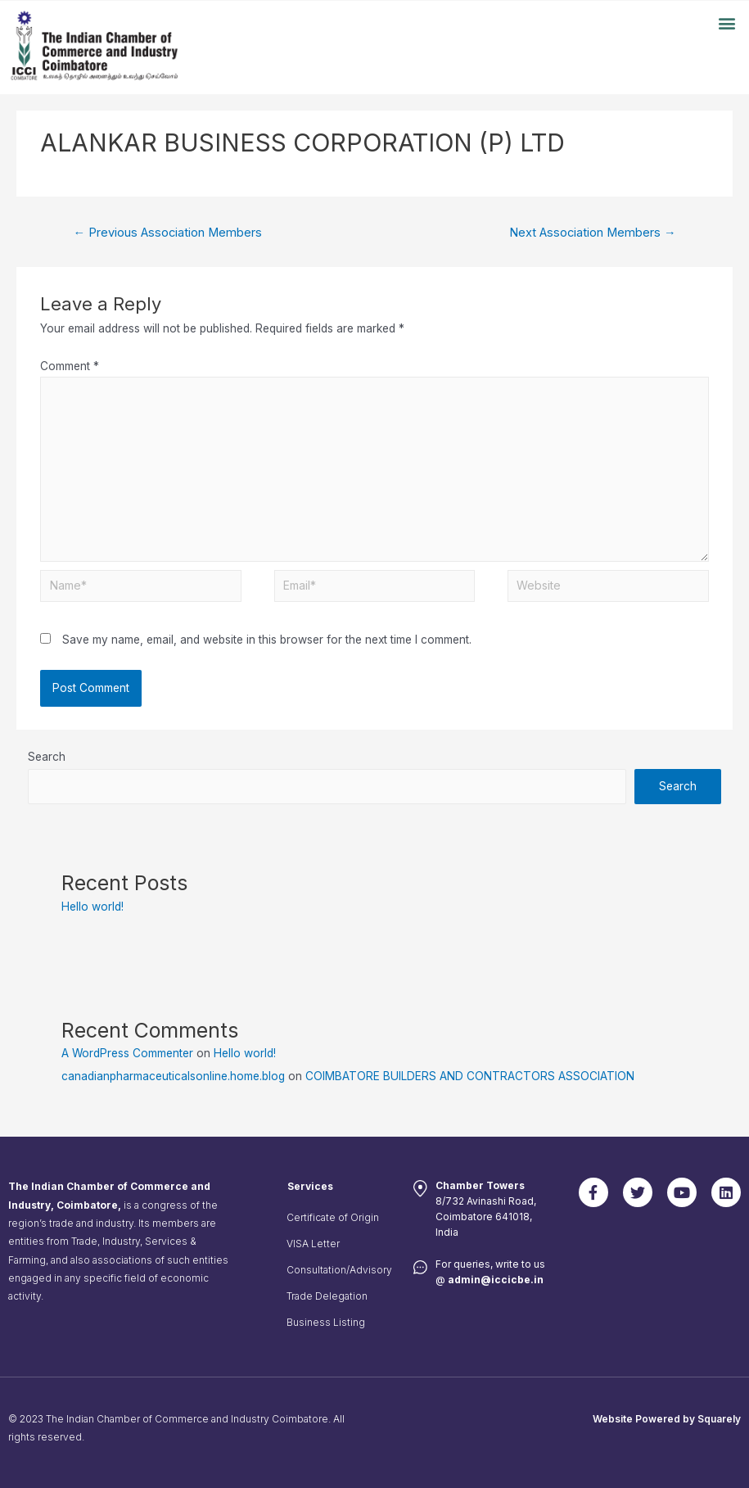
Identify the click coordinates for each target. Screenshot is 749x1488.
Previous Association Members (167, 232)
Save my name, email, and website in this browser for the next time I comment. (267, 639)
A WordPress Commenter (127, 1053)
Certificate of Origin (333, 1217)
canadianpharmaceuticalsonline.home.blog (173, 1076)
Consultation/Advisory (339, 1270)
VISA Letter (313, 1243)
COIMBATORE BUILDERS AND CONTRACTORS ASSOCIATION (469, 1076)
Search (46, 756)
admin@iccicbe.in (496, 1279)
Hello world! (92, 906)
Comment (69, 366)
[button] (727, 22)
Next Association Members (592, 232)
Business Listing (326, 1322)
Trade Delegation (327, 1296)
